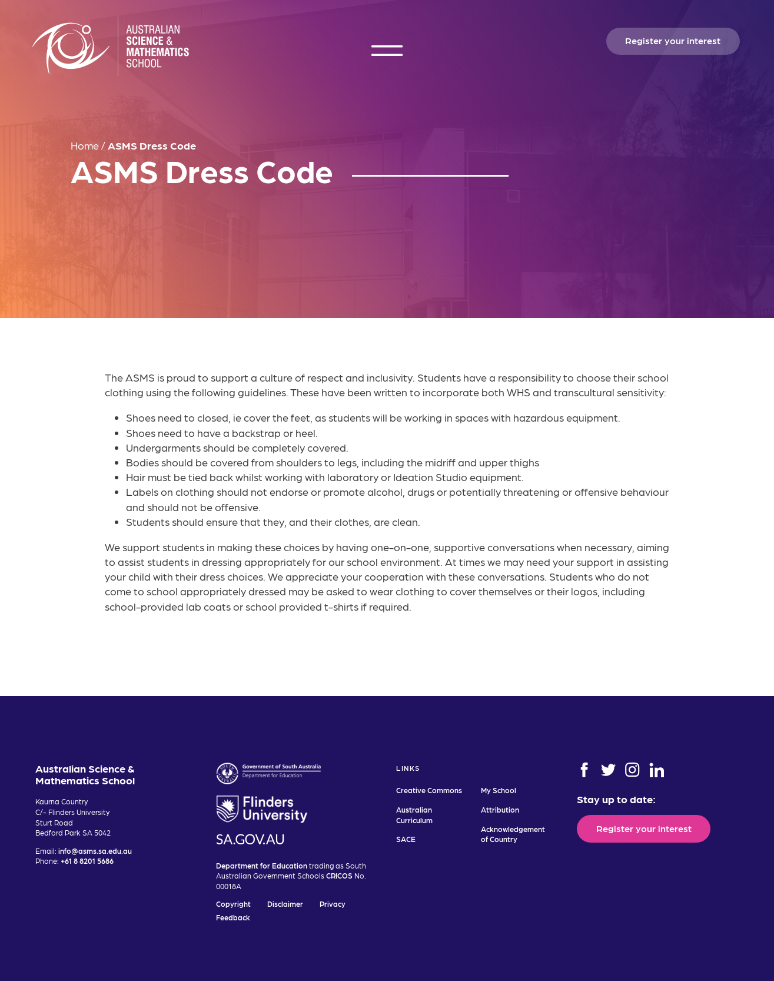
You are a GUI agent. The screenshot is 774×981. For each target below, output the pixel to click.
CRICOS (339, 875)
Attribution (500, 809)
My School (498, 790)
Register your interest (672, 40)
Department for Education (261, 865)
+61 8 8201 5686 (87, 860)
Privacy (333, 903)
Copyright (233, 903)
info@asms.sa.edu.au (95, 850)
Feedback (233, 917)
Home (85, 145)
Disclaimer (285, 903)
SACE (406, 838)
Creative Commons (429, 790)
